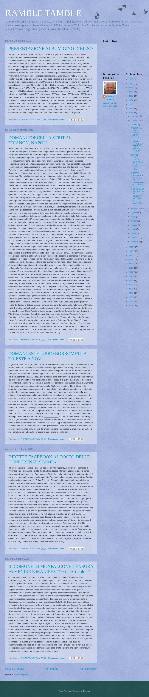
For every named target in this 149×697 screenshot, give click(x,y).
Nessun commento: (56, 120)
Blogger (86, 691)
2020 (131, 104)
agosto (134, 212)
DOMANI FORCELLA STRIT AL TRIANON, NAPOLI (39, 140)
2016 (131, 251)
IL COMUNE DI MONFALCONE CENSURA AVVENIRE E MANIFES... (137, 196)
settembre (135, 208)
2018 (131, 112)
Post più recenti (14, 668)
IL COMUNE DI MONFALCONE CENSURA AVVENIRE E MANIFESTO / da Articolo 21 (50, 569)
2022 (131, 96)
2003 (131, 305)
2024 (131, 88)
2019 (131, 108)
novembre (135, 120)
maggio (134, 225)
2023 (131, 92)
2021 (131, 100)
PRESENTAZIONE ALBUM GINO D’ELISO (50, 48)
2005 (131, 297)
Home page (51, 668)
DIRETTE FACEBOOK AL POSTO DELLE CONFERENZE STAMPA (49, 459)
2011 (131, 272)
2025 (131, 83)
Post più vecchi (88, 668)
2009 (131, 280)
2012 (131, 268)
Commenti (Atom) (21, 675)
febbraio (134, 237)
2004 (131, 301)
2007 (131, 289)
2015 (131, 255)
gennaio (134, 242)
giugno (134, 221)
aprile (133, 229)
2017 (131, 247)
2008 (131, 285)
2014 (131, 260)
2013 (131, 264)
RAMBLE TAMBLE (43, 13)
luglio (133, 216)
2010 (131, 276)
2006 (131, 293)
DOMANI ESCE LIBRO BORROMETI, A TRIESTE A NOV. (136, 162)
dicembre (135, 116)
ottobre (134, 124)
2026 (131, 79)
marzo (134, 233)
